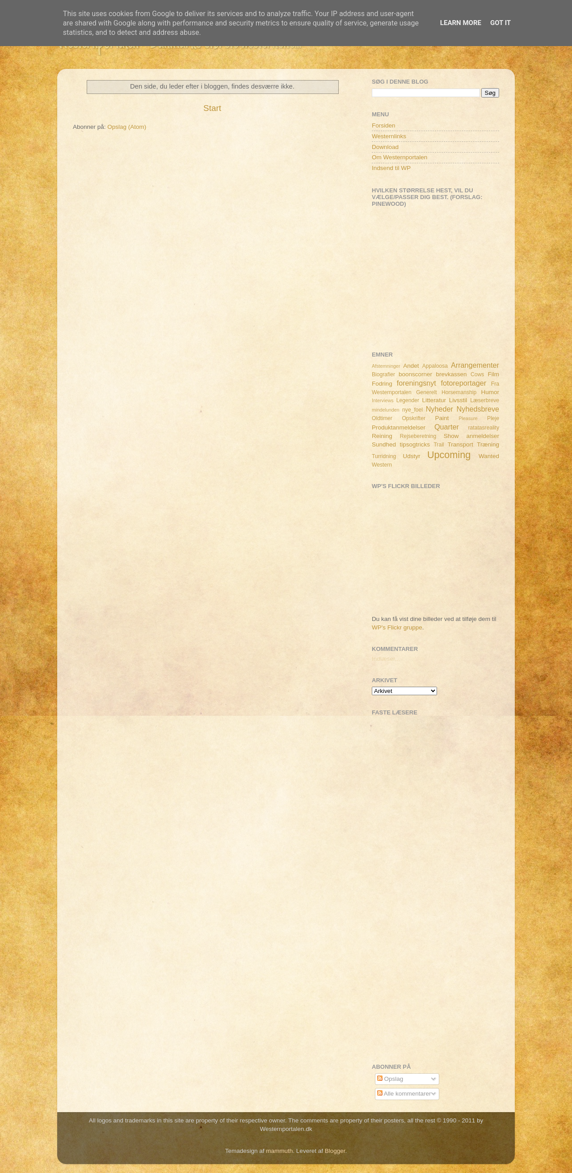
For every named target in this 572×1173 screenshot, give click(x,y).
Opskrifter (413, 418)
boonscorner (415, 374)
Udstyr (411, 456)
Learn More (460, 23)
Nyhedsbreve (478, 409)
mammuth (279, 1151)
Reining (382, 436)
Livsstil (458, 400)
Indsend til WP (391, 168)
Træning (488, 444)
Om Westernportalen (399, 157)
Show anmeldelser (471, 436)
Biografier (383, 374)
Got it (500, 23)
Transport (460, 444)
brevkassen (451, 374)
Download (385, 147)
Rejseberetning (418, 436)
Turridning (384, 456)
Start (212, 108)
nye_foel (412, 410)
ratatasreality (483, 428)
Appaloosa (435, 366)
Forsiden (383, 125)
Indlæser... (386, 658)
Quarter (446, 427)
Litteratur (434, 400)
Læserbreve (484, 400)
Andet (411, 365)
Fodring (382, 383)
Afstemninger (386, 366)
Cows (477, 374)
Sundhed (384, 444)
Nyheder (439, 409)
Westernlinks (389, 136)
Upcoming (449, 454)
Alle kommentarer (404, 1093)
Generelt (426, 392)
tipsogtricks (415, 444)
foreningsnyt (416, 383)
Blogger (335, 1151)
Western (382, 465)
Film (494, 374)
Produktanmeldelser (398, 427)
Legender (407, 400)
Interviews (383, 400)
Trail (438, 445)
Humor (490, 392)
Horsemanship (459, 392)
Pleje (493, 418)
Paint (442, 418)
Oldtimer (382, 418)
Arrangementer (475, 365)
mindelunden (386, 409)
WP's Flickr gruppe (397, 627)
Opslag (390, 1078)
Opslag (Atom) (126, 126)
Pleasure (468, 418)
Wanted (489, 456)
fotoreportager (463, 383)
